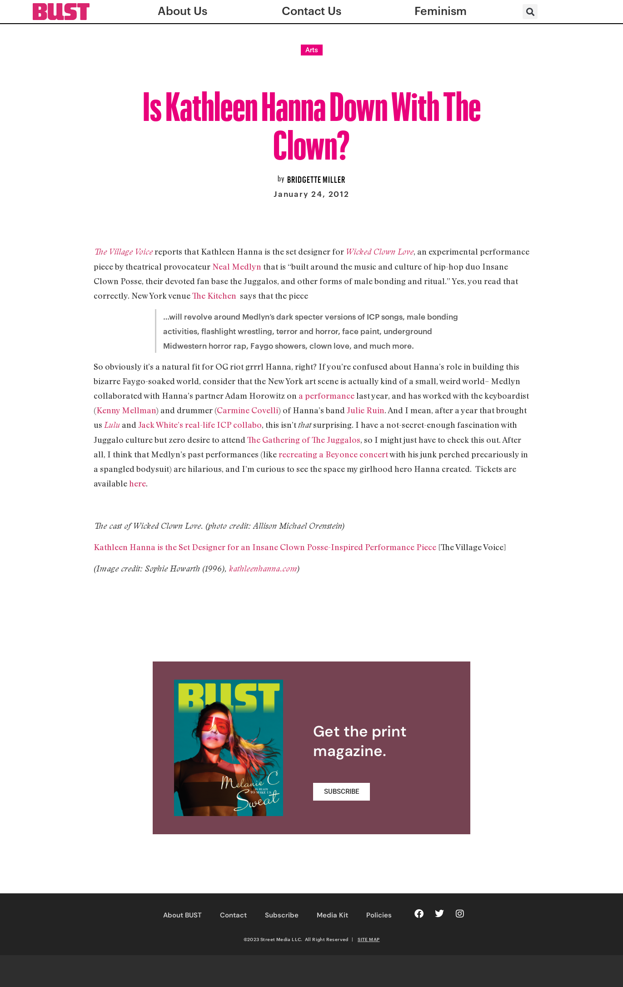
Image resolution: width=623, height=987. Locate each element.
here (137, 483)
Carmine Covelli (247, 410)
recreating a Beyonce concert (334, 454)
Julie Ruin (365, 410)
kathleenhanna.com (263, 568)
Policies (379, 915)
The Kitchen (215, 296)
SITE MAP (368, 939)
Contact (233, 915)
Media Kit (332, 915)
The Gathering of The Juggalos (303, 440)
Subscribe (282, 915)
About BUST (182, 915)
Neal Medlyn (236, 266)
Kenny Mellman (126, 410)
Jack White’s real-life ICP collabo (200, 425)
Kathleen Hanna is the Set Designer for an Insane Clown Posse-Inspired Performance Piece (265, 547)
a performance (325, 396)
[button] (530, 11)
